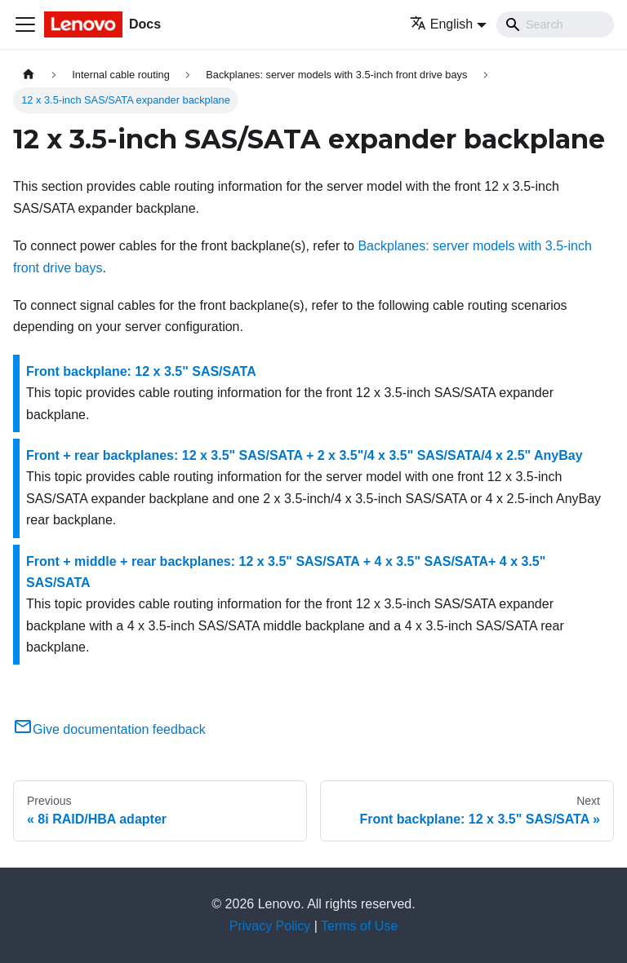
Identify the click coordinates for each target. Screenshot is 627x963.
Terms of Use (359, 926)
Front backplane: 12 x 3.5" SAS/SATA (141, 371)
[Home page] (28, 74)
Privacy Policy (270, 926)
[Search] (555, 24)
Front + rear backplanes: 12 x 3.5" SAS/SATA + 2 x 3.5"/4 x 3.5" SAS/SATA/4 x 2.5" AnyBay (304, 455)
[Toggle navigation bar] (25, 24)
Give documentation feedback (109, 729)
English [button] (441, 24)
